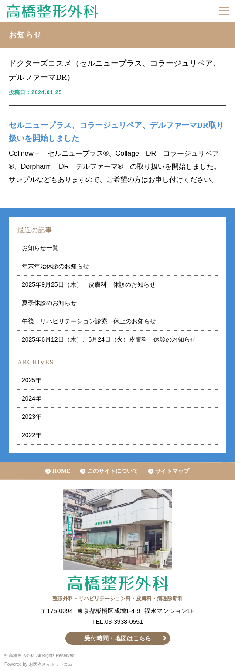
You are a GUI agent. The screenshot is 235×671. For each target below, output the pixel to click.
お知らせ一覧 (40, 247)
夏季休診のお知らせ (49, 302)
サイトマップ (172, 471)
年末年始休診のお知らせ (55, 266)
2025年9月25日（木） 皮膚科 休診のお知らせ (89, 284)
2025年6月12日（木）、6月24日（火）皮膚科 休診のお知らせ (109, 339)
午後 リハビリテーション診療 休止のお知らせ (89, 321)
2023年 (31, 416)
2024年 (31, 398)
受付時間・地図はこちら (117, 638)
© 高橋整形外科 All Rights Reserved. (40, 655)
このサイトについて (112, 471)
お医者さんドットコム (50, 664)
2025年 (31, 380)
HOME (61, 471)
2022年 (31, 434)
